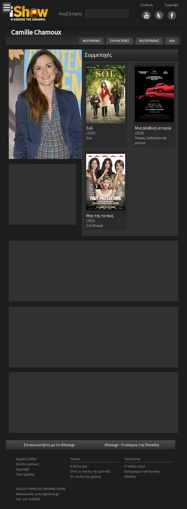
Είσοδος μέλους (27, 464)
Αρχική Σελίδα (26, 459)
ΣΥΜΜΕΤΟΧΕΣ (119, 41)
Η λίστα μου (78, 466)
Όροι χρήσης (25, 474)
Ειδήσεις (130, 476)
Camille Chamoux (36, 32)
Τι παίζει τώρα (134, 466)
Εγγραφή (171, 5)
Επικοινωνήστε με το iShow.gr (49, 444)
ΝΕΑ (172, 41)
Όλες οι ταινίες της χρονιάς (90, 471)
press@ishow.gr (47, 494)
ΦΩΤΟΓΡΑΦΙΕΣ (149, 41)
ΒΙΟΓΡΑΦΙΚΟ (91, 41)
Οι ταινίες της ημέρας (86, 476)
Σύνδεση (146, 5)
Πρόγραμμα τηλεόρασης (142, 471)
